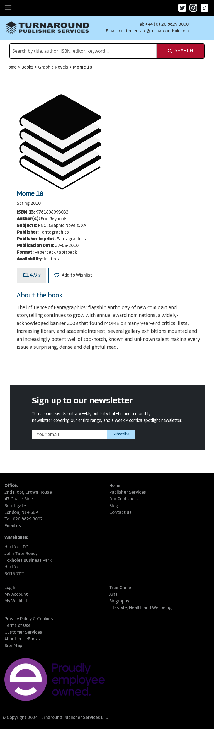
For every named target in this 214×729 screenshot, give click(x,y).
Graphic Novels (53, 67)
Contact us (120, 512)
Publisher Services (127, 492)
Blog (113, 506)
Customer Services (23, 632)
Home (12, 67)
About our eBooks (22, 639)
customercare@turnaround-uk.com (154, 31)
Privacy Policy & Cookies (28, 619)
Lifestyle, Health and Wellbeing (140, 608)
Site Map (13, 646)
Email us (12, 526)
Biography (119, 601)
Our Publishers (123, 499)
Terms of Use (17, 626)
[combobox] (83, 51)
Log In (10, 588)
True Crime (120, 588)
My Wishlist (16, 601)
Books (28, 67)
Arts (113, 594)
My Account (16, 594)
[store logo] (47, 27)
